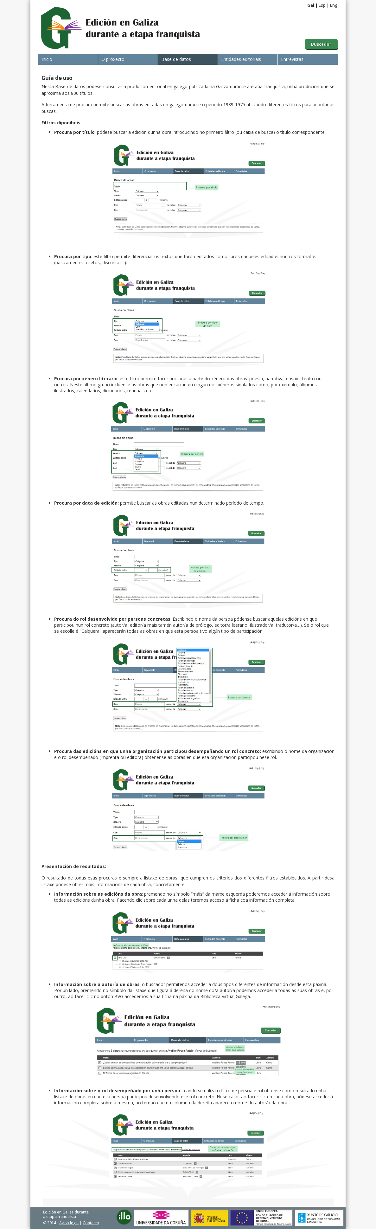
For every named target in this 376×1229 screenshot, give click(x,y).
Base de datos (176, 59)
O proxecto (112, 59)
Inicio (46, 59)
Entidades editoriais (241, 59)
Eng (333, 5)
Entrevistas (292, 59)
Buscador (321, 44)
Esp (322, 5)
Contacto (91, 1223)
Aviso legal (69, 1223)
